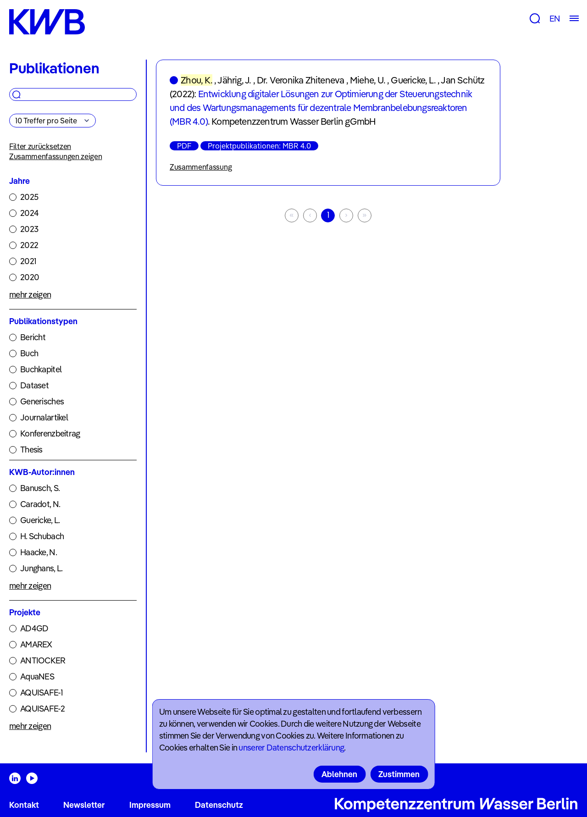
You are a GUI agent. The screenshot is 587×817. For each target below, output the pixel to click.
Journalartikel (44, 417)
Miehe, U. (367, 80)
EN (554, 18)
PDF (184, 145)
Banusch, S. (40, 488)
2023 (29, 229)
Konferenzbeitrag (50, 433)
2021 (28, 261)
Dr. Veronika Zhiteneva (300, 80)
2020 (29, 277)
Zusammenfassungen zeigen (55, 156)
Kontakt (24, 805)
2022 (29, 245)
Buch (29, 353)
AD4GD (34, 628)
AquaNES (37, 676)
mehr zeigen (30, 294)
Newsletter (84, 805)
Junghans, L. (41, 568)
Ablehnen (339, 774)
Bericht (32, 337)
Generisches (42, 401)
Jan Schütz (462, 80)
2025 (29, 197)
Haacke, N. (38, 552)
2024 (29, 213)
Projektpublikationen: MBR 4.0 (259, 145)
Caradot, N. (40, 504)
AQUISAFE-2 (42, 708)
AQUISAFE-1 (41, 692)
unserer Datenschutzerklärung (291, 747)
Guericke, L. (40, 520)
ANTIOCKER (43, 660)
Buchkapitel (40, 369)
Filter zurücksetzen (40, 146)
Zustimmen (399, 774)
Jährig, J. (234, 80)
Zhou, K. (196, 80)
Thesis (31, 449)
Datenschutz (219, 805)
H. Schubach (42, 536)
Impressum (150, 805)
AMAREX (36, 644)
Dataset (34, 385)
